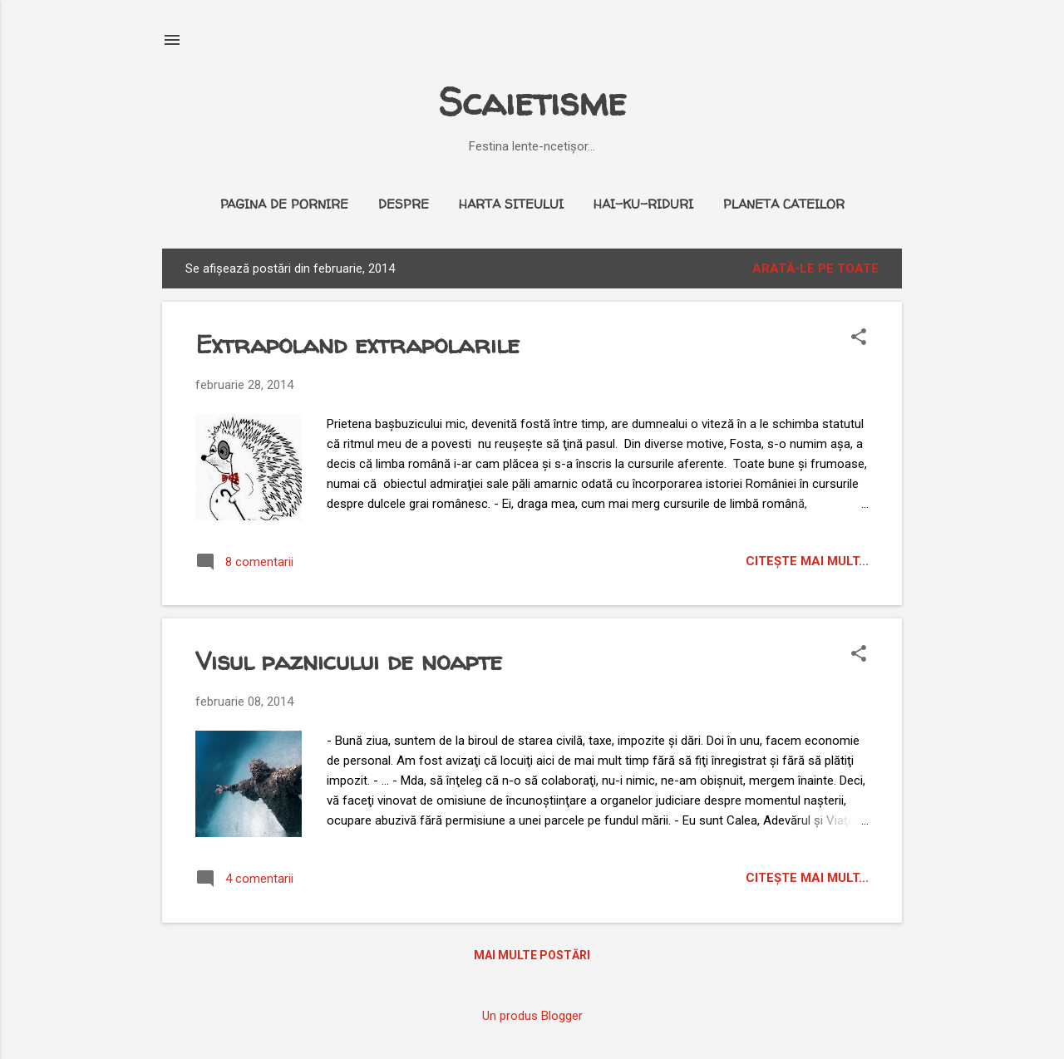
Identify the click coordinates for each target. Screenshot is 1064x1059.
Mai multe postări (532, 955)
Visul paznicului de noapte (348, 660)
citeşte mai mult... (807, 561)
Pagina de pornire (284, 204)
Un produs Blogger (532, 1015)
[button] (859, 338)
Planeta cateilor (784, 204)
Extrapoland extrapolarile (357, 344)
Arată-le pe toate (815, 268)
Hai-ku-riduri (643, 204)
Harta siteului (511, 204)
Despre (403, 204)
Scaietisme (532, 101)
